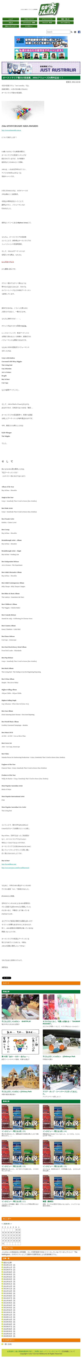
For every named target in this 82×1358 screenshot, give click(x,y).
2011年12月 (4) (9, 1286)
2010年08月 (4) (9, 1324)
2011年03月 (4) (9, 1308)
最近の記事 (7, 1263)
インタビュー (29, 26)
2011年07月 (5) (9, 1298)
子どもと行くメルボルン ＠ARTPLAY (16, 1021)
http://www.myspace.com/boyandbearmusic (15, 868)
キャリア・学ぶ (47, 22)
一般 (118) (7, 1344)
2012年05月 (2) (9, 1274)
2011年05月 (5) (9, 1303)
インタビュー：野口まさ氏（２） (55, 1166)
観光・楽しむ (65, 19)
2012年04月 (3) (9, 1277)
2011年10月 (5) (9, 1291)
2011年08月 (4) (9, 1296)
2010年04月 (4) (9, 1334)
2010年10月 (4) (9, 1319)
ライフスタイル (65, 22)
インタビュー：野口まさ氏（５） (14, 1131)
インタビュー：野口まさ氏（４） (55, 1131)
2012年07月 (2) (9, 1270)
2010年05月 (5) (9, 1331)
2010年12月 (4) (9, 1315)
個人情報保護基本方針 (23, 1351)
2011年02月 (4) (9, 1310)
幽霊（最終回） (48, 1201)
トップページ (10, 19)
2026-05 (7, 1224)
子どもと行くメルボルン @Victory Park (17, 1092)
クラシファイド (29, 19)
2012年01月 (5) (9, 1284)
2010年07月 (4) (9, 1327)
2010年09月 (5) (9, 1322)
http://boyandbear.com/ (9, 864)
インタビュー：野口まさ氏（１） (14, 1201)
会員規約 (10, 1351)
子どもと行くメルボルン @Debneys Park (59, 1056)
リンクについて (54, 1351)
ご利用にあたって (40, 1351)
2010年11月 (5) (9, 1317)
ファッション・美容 (29, 22)
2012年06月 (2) (9, 1272)
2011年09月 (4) (9, 1293)
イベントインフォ (47, 19)
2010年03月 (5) (9, 1336)
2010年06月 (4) (9, 1329)
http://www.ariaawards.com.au (11, 130)
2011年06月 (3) (9, 1300)
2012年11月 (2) (9, 1267)
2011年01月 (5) (9, 1312)
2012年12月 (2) (9, 1265)
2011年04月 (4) (9, 1305)
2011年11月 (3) (9, 1289)
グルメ (10, 22)
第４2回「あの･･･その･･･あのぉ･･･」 (16, 1056)
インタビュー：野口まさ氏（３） (14, 1166)
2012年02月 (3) (9, 1282)
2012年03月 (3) (9, 1279)
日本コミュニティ (10, 26)
